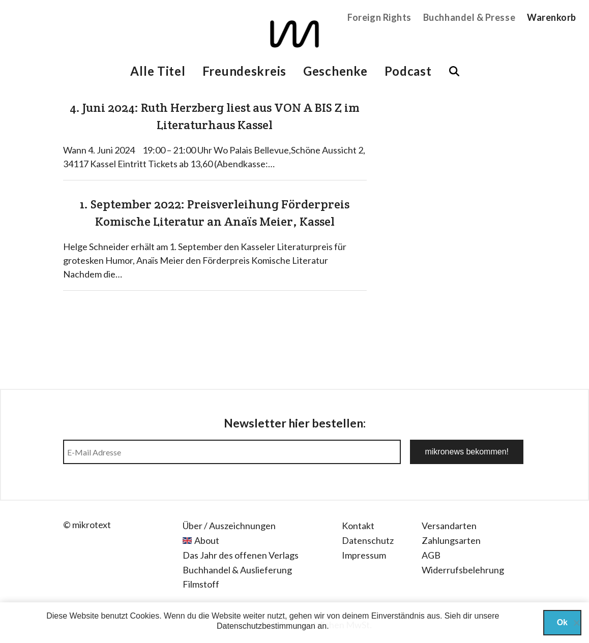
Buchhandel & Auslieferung (237, 569)
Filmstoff (201, 584)
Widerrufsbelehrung (463, 569)
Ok (562, 622)
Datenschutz (368, 540)
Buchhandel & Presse (469, 17)
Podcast (408, 71)
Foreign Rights (379, 17)
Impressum (364, 555)
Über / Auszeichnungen (229, 525)
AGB (431, 555)
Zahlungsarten (451, 540)
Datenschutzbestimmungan (266, 626)
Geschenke (335, 71)
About (206, 540)
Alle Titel (157, 71)
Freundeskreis (244, 71)
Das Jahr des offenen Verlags (241, 555)
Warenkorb (551, 17)
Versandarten (449, 525)
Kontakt (358, 525)
